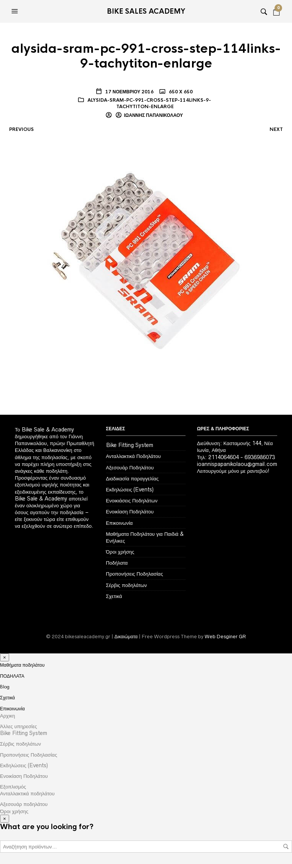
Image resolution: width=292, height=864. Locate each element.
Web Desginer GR (225, 636)
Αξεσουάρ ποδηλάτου (24, 804)
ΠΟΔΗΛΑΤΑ (12, 676)
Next (276, 129)
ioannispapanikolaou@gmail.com (237, 464)
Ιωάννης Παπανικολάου (153, 115)
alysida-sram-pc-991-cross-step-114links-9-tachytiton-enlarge (149, 103)
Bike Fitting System (129, 445)
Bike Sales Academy (146, 11)
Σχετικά (114, 596)
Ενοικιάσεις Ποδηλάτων (132, 500)
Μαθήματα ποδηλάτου (22, 665)
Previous (21, 129)
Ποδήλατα (117, 563)
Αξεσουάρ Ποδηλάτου (130, 467)
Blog (5, 687)
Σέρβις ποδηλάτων (126, 585)
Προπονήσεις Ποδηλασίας (134, 574)
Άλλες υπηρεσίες (18, 726)
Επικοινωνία (119, 523)
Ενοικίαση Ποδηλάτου (130, 511)
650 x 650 (180, 92)
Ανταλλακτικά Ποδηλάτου (133, 456)
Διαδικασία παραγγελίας (132, 478)
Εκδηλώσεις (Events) (130, 489)
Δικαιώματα (126, 636)
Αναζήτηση (286, 847)
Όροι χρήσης (120, 552)
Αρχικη (7, 716)
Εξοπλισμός (13, 787)
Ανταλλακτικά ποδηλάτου (27, 793)
